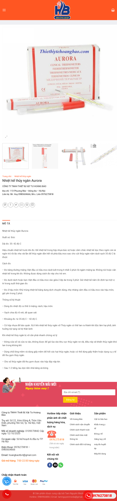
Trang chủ (6, 176)
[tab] (6, 223)
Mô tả (6, 223)
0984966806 (44, 497)
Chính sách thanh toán (80, 429)
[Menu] (4, 10)
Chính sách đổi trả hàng (80, 444)
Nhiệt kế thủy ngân (22, 176)
